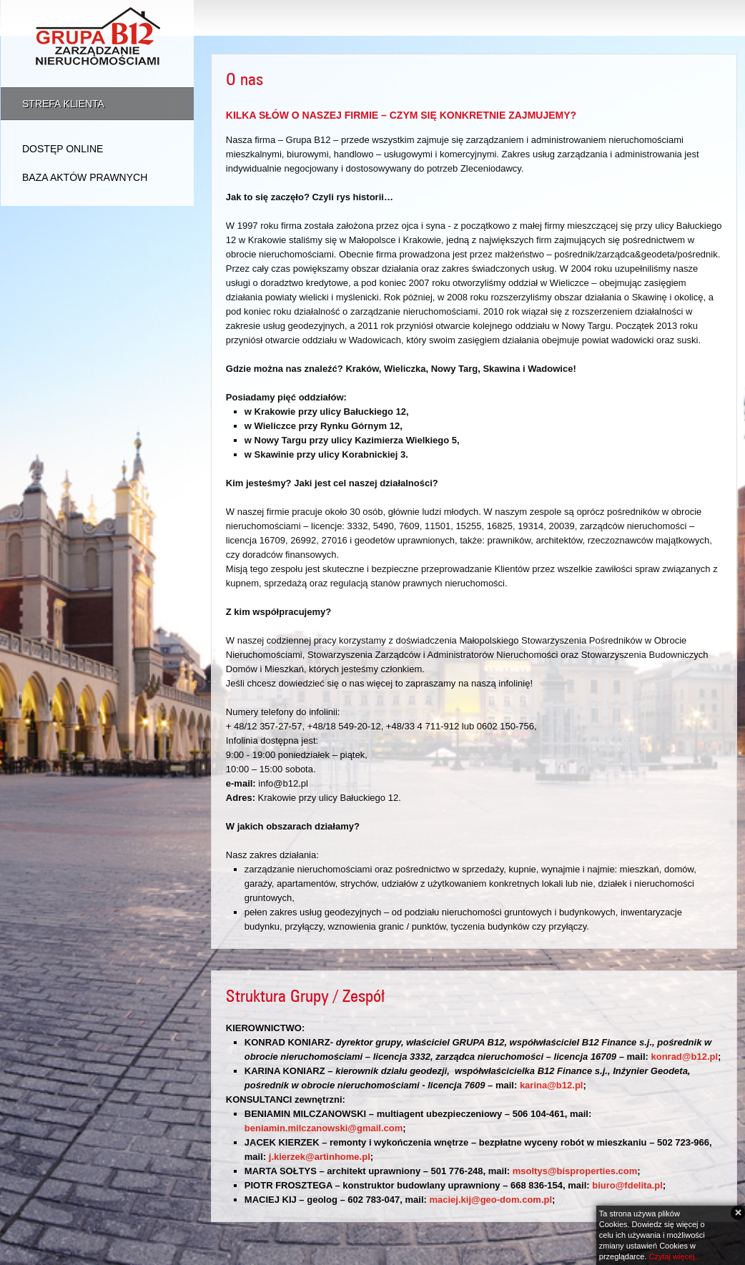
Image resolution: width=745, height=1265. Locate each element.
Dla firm (636, 17)
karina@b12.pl (551, 1085)
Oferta (567, 17)
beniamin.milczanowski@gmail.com (324, 1128)
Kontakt (708, 17)
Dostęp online (62, 148)
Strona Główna (419, 17)
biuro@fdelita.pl (627, 1185)
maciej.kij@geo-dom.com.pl (490, 1199)
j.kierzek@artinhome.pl (319, 1156)
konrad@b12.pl (684, 1056)
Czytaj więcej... (674, 1256)
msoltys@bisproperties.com (575, 1171)
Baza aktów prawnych (84, 177)
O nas (503, 17)
